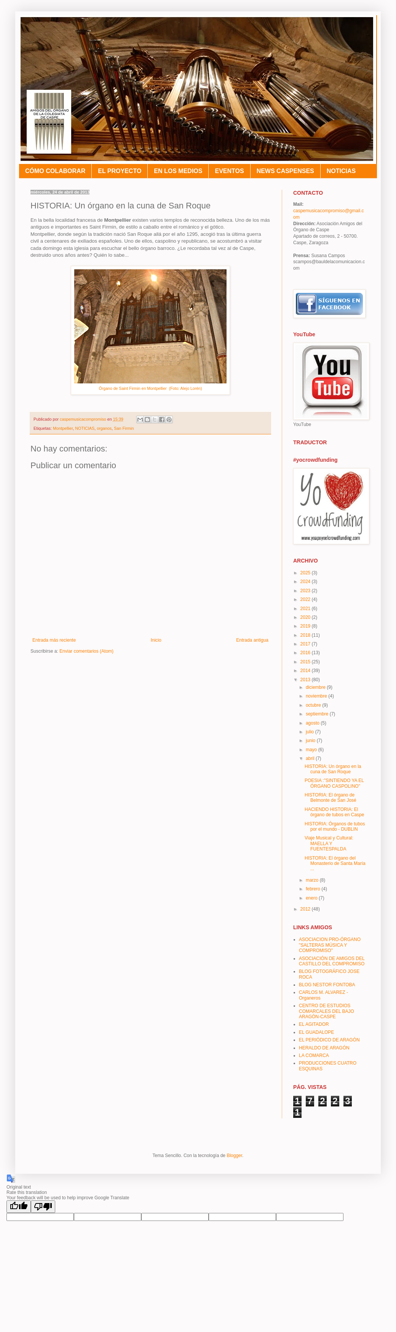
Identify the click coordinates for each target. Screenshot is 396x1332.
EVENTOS (229, 171)
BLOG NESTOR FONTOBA (327, 984)
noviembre (317, 696)
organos (104, 428)
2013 (306, 679)
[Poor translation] (43, 1206)
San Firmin (124, 428)
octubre (314, 705)
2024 (306, 581)
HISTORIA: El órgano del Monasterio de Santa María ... (335, 863)
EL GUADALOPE (316, 1032)
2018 (306, 635)
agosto (313, 723)
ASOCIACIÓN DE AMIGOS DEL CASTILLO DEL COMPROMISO (331, 961)
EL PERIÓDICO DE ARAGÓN (329, 1040)
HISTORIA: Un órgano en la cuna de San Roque (333, 769)
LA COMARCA (314, 1055)
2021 (306, 608)
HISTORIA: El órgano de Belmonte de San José (330, 797)
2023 (306, 590)
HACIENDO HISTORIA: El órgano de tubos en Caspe (334, 812)
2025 (306, 572)
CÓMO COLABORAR (55, 171)
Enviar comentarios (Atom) (86, 651)
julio (310, 731)
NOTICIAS (341, 171)
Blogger (234, 1155)
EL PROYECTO (119, 171)
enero (312, 898)
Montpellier (63, 428)
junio (311, 740)
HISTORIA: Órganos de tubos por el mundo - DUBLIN (335, 826)
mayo (312, 749)
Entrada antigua (252, 640)
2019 (306, 626)
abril (311, 758)
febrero (313, 889)
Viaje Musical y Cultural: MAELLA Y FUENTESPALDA (329, 843)
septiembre (318, 714)
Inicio (156, 640)
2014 (306, 670)
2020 (306, 617)
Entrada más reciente (54, 640)
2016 (306, 652)
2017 (306, 644)
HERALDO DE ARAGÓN (324, 1048)
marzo (313, 880)
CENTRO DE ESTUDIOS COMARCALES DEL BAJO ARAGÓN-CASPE (326, 1011)
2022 (306, 599)
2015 (306, 661)
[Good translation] (18, 1206)
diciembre (316, 687)
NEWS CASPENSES (285, 171)
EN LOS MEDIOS (178, 171)
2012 (306, 909)
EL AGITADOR (314, 1024)
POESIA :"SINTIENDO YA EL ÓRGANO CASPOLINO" (334, 783)
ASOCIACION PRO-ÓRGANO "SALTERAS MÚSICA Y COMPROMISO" (330, 945)
